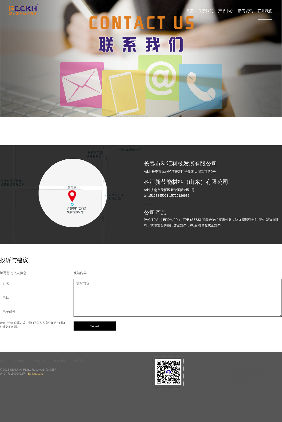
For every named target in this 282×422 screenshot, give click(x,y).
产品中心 (225, 11)
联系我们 (265, 11)
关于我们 (205, 11)
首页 (190, 11)
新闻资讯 (245, 11)
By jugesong (35, 373)
